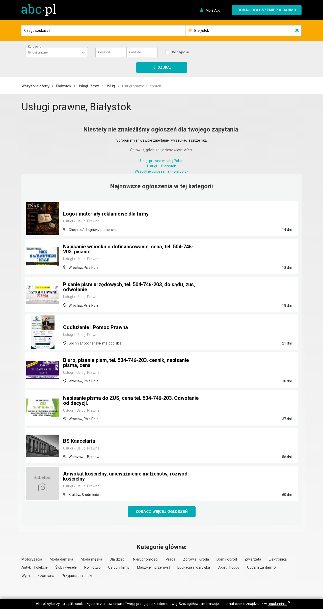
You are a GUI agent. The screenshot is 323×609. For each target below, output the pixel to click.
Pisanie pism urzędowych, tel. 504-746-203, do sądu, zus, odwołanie (129, 287)
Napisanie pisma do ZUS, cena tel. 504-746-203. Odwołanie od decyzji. (131, 400)
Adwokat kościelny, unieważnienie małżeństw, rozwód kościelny (125, 476)
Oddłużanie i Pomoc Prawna (95, 327)
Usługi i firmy (88, 86)
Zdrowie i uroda (196, 559)
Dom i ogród (227, 559)
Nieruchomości (145, 559)
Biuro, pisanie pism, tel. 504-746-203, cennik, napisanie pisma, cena (126, 362)
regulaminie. (277, 604)
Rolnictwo (92, 567)
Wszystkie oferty (35, 86)
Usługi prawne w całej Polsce (161, 161)
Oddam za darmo (261, 567)
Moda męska (91, 559)
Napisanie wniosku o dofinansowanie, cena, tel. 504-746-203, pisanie (128, 249)
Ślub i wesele (66, 567)
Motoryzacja (31, 559)
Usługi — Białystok (161, 166)
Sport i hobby (228, 567)
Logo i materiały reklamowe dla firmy (106, 214)
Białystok (63, 86)
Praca (170, 559)
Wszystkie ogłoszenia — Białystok (161, 171)
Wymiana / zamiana (37, 575)
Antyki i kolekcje (34, 567)
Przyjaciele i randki (77, 575)
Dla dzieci (117, 559)
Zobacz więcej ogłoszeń (162, 511)
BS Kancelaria (79, 441)
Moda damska (61, 559)
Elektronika (278, 559)
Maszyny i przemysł (153, 567)
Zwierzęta (253, 559)
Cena (104, 52)
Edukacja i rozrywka (193, 567)
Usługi (110, 86)
